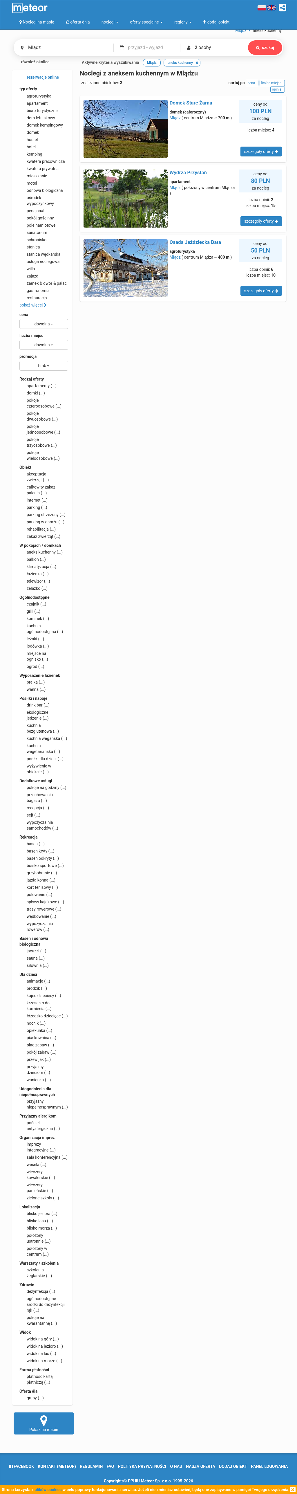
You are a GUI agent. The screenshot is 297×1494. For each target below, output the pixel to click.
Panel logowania (269, 1466)
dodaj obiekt (233, 1466)
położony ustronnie (35, 1238)
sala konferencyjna (43, 1157)
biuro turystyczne (38, 110)
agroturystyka (35, 96)
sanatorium (33, 232)
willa (27, 269)
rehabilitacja (37, 529)
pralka (32, 682)
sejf (29, 815)
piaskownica (37, 1038)
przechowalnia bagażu (36, 797)
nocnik (32, 1023)
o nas (176, 1466)
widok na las (37, 1353)
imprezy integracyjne (37, 1146)
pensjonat (32, 211)
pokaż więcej (33, 305)
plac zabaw (36, 1045)
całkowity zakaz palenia (37, 489)
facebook (21, 1466)
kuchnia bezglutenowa (39, 728)
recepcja (34, 808)
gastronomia (34, 290)
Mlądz (175, 118)
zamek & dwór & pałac (43, 283)
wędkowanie (37, 916)
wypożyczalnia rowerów (36, 926)
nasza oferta (200, 1466)
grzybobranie (38, 873)
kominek (34, 618)
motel (28, 183)
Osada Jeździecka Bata (195, 242)
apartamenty (38, 386)
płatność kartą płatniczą (36, 1379)
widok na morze (40, 1361)
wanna (32, 689)
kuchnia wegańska (43, 738)
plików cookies (48, 1489)
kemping (30, 154)
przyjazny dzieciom (34, 1069)
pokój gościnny (36, 218)
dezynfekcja (37, 1291)
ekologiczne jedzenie (34, 714)
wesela (32, 1164)
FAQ (110, 1466)
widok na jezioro (41, 1346)
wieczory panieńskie (36, 1187)
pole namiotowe (37, 225)
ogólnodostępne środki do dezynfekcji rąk (42, 1304)
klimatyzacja (37, 567)
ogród (31, 666)
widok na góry (39, 1339)
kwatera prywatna (39, 169)
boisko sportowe (41, 865)
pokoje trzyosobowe (38, 442)
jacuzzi (32, 951)
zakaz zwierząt (39, 536)
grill (29, 611)
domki (32, 393)
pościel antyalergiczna (39, 1125)
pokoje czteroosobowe (40, 402)
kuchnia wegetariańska (39, 748)
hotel (27, 147)
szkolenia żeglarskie (35, 1272)
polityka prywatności (142, 1466)
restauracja (33, 298)
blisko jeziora (38, 1214)
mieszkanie (33, 176)
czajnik (32, 604)
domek (29, 132)
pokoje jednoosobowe (39, 429)
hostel (28, 140)
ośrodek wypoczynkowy (36, 200)
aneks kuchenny (41, 552)
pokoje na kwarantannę (38, 1320)
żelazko (33, 588)
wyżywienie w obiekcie (35, 768)
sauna (32, 958)
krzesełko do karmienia (35, 1005)
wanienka (35, 1080)
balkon (32, 559)
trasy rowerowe (40, 909)
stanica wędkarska (39, 254)
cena (23, 314)
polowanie (35, 895)
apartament (33, 103)
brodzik (33, 988)
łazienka (34, 574)
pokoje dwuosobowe (38, 415)
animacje (34, 981)
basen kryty (36, 851)
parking (33, 507)
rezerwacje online (39, 77)
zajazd (28, 276)
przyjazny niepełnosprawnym (43, 1103)
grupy (31, 1398)
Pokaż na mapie (43, 1423)
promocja (28, 356)
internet (33, 500)
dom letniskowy (37, 118)
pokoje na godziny (42, 787)
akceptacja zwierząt (34, 476)
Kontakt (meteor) (57, 1466)
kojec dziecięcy (40, 996)
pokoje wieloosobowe (39, 455)
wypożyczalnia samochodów (38, 824)
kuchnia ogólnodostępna (41, 628)
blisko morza (38, 1228)
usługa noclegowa (39, 261)
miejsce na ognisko (33, 656)
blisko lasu (36, 1221)
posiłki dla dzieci (41, 759)
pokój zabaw (38, 1052)
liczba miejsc (31, 335)
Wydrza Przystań (188, 172)
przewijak (35, 1059)
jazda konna (37, 880)
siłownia (34, 965)
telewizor (34, 581)
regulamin (91, 1466)
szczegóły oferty (261, 151)
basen (32, 844)
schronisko (32, 240)
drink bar (34, 705)
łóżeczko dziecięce (43, 1016)
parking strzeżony (42, 515)
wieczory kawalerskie (37, 1174)
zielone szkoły (39, 1198)
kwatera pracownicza (42, 161)
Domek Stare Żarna (191, 103)
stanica (29, 247)
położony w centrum (34, 1251)
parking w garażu (41, 522)
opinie (277, 89)
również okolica (32, 62)
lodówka (34, 646)
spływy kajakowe (41, 902)
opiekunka (35, 1030)
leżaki (31, 639)
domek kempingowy (41, 125)
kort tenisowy (38, 887)
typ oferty (28, 88)
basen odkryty (39, 858)
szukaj (265, 47)
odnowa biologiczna (41, 190)
